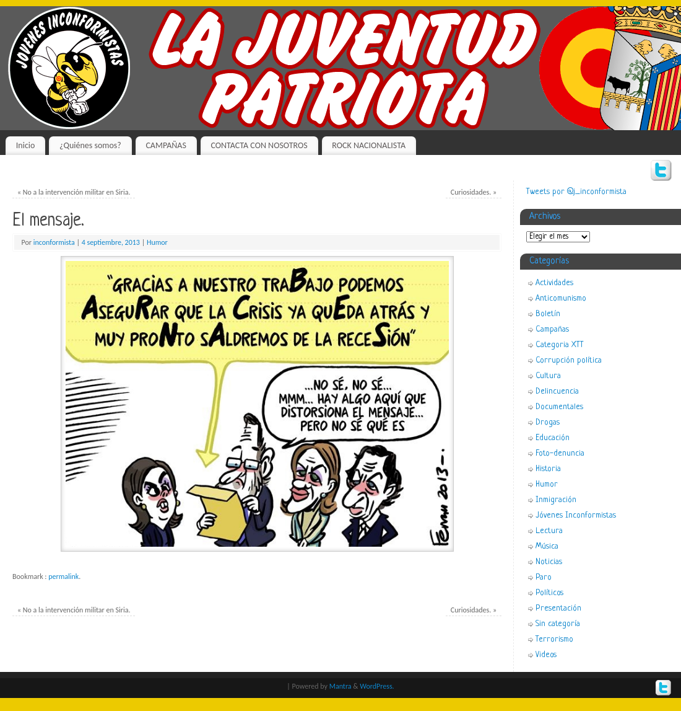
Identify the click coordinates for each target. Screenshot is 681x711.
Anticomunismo (561, 298)
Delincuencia (557, 391)
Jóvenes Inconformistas (576, 515)
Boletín (548, 314)
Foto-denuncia (560, 453)
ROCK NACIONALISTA (369, 145)
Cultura (548, 376)
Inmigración (556, 500)
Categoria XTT (560, 345)
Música (547, 546)
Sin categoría (558, 624)
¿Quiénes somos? (90, 145)
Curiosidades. (474, 192)
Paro (544, 577)
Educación (553, 438)
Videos (546, 655)
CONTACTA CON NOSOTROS (258, 145)
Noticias (549, 562)
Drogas (548, 422)
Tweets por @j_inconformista (576, 192)
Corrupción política (569, 360)
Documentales (559, 407)
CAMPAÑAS (165, 145)
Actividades (554, 283)
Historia (548, 469)
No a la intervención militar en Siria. (74, 192)
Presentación (558, 608)
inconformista (54, 242)
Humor (157, 242)
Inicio (25, 145)
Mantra (340, 686)
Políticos (549, 593)
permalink (63, 576)
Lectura (549, 531)
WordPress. (377, 686)
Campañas (552, 329)
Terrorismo (554, 639)
